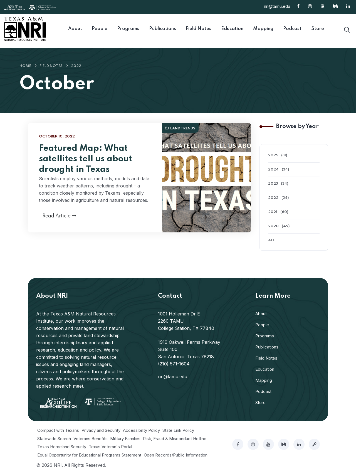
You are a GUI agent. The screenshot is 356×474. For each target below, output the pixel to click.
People (262, 324)
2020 (273, 226)
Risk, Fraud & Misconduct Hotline (174, 438)
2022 (76, 66)
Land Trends (180, 128)
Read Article (59, 216)
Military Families (125, 438)
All (271, 240)
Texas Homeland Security (61, 446)
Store (260, 402)
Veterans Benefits (90, 438)
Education (264, 369)
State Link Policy (178, 430)
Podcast (263, 391)
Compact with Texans (58, 430)
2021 (272, 212)
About (261, 313)
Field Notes (51, 66)
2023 (273, 183)
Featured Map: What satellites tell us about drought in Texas (85, 159)
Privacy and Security (100, 430)
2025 (273, 155)
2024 (273, 169)
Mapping (263, 380)
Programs (264, 335)
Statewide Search (54, 438)
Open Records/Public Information (175, 455)
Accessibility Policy (141, 430)
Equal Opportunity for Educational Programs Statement (89, 455)
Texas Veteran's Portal (110, 446)
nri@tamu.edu (277, 6)
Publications (266, 347)
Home (25, 66)
